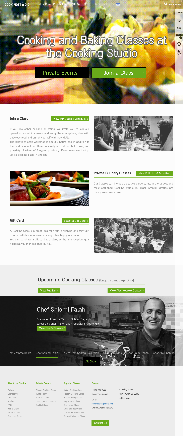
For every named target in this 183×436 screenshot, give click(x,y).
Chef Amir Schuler (164, 352)
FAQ (10, 405)
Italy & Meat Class (72, 401)
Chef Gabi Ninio (113, 352)
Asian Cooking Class (73, 397)
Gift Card (76, 4)
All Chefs (90, 361)
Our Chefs (12, 397)
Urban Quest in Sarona (46, 401)
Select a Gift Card (75, 220)
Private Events (61, 4)
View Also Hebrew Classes (125, 290)
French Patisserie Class (74, 416)
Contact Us (108, 4)
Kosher (11, 401)
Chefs (97, 4)
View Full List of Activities (154, 173)
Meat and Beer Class (73, 409)
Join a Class (44, 4)
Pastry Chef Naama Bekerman (80, 352)
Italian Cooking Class (73, 390)
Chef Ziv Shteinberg (20, 352)
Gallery (88, 4)
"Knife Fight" (41, 394)
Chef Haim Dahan (138, 352)
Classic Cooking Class (46, 390)
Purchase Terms (15, 416)
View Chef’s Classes (51, 328)
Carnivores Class (71, 405)
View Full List (48, 290)
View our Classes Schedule (69, 118)
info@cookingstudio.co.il (102, 404)
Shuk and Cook (42, 397)
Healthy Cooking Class (74, 394)
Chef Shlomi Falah (47, 352)
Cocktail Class (42, 405)
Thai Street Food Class (74, 412)
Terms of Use (13, 412)
